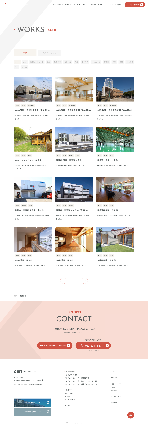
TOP (15, 296)
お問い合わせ (135, 4)
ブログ (84, 4)
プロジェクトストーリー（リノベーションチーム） (81, 381)
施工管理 (67, 397)
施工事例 (77, 4)
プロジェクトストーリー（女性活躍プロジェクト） (81, 384)
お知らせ (92, 4)
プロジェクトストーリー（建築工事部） (77, 378)
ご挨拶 (113, 387)
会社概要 (114, 390)
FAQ (111, 4)
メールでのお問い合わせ (56, 345)
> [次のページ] (84, 280)
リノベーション (49, 52)
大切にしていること (71, 375)
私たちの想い (58, 4)
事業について (69, 393)
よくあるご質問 (116, 396)
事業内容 (68, 4)
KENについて (103, 4)
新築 (25, 52)
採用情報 (118, 4)
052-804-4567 (97, 345)
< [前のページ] (63, 280)
